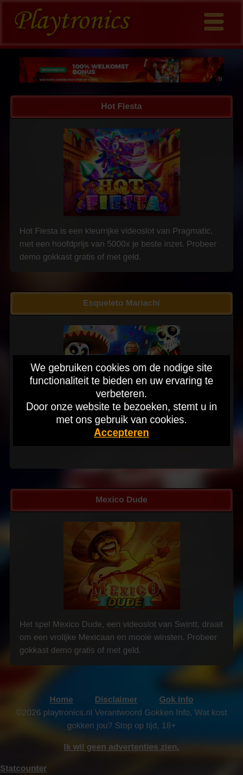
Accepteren (121, 432)
